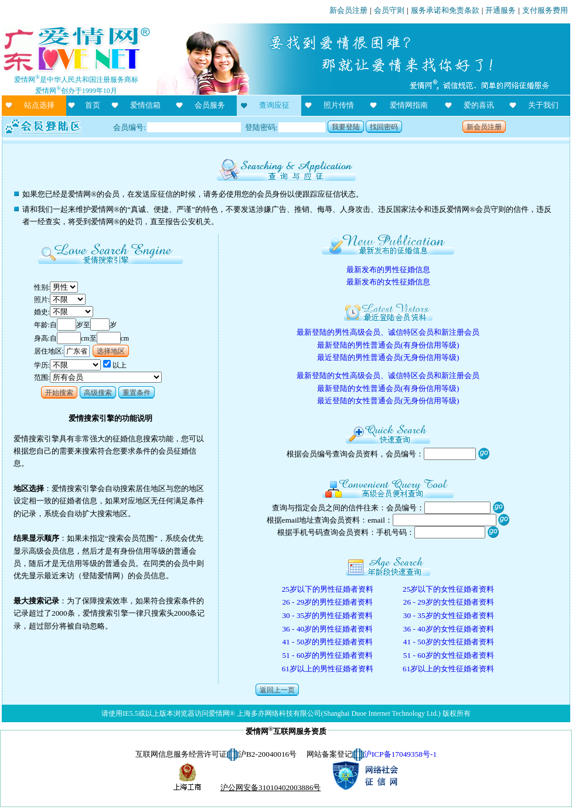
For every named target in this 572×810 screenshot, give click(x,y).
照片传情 (339, 105)
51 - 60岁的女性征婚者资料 (448, 655)
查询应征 (274, 105)
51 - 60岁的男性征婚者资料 (327, 655)
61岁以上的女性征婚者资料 (448, 668)
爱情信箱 (145, 105)
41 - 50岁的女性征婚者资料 (448, 641)
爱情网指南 (409, 105)
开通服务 (500, 10)
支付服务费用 (545, 10)
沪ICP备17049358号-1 (400, 754)
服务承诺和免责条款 (445, 10)
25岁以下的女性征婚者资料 (448, 589)
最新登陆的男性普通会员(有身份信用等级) (388, 345)
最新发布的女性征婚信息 (388, 281)
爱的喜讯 (479, 105)
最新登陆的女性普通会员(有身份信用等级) (388, 388)
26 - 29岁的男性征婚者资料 (327, 602)
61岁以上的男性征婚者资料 (327, 668)
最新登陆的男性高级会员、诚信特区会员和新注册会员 (388, 332)
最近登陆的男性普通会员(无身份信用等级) (388, 357)
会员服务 (210, 105)
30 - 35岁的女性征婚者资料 (448, 615)
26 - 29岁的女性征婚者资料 (448, 602)
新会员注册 (348, 10)
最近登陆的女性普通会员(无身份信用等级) (388, 400)
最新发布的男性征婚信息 (388, 269)
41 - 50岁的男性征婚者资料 (327, 641)
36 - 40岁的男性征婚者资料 (327, 628)
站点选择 (39, 105)
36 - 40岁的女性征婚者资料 (448, 628)
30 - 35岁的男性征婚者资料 (327, 615)
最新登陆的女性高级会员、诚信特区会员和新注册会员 (388, 375)
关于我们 (543, 105)
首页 (92, 105)
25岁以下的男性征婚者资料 (327, 589)
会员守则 (389, 10)
